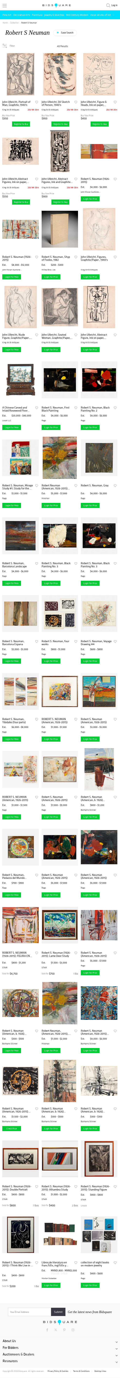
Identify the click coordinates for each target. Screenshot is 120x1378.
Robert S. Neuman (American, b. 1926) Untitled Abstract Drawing (57, 1110)
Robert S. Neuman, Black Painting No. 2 (95, 409)
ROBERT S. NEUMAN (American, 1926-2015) (55, 721)
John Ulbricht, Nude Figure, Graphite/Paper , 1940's (16, 336)
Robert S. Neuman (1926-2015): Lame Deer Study (56, 954)
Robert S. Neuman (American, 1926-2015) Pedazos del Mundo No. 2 (16, 1110)
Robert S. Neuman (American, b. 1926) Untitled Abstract (92, 798)
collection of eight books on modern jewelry (95, 1264)
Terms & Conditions (81, 1371)
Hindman (45, 498)
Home (5, 22)
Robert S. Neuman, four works (55, 643)
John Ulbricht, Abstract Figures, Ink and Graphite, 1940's (56, 180)
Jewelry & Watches (54, 15)
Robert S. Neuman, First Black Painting (55, 409)
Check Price (11, 1128)
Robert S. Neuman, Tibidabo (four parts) (14, 721)
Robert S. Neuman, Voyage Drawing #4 (96, 643)
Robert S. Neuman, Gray (94, 485)
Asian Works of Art (100, 15)
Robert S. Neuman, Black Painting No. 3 (56, 565)
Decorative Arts (21, 15)
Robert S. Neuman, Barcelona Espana (13, 643)
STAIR (4, 967)
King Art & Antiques (10, 109)
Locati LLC (6, 420)
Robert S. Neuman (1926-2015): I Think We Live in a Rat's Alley (17, 1264)
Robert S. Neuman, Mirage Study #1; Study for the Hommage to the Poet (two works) (17, 487)
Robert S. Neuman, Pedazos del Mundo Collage (13, 876)
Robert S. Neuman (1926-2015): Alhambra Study (56, 1188)
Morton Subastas (49, 1278)
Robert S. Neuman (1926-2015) (95, 180)
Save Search (67, 32)
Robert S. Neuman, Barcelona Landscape (14, 565)
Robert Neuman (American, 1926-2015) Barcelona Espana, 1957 (55, 487)
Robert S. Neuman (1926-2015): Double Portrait (16, 1188)
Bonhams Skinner (88, 810)
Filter (12, 45)
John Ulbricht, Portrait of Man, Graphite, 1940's (16, 103)
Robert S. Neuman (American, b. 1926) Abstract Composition (14, 1032)
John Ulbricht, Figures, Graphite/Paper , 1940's (94, 258)
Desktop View (100, 1371)
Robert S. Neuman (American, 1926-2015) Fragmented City (94, 1032)
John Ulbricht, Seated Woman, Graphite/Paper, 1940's (56, 336)
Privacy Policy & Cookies (58, 1371)
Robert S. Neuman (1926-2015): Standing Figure (95, 1188)
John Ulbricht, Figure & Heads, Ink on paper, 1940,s (94, 103)
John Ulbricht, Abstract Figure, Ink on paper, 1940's (94, 336)
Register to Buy (21, 124)
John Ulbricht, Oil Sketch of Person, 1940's (56, 103)
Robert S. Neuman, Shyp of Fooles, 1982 (56, 258)
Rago (44, 420)
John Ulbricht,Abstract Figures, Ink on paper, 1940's (15, 180)
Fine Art (7, 15)
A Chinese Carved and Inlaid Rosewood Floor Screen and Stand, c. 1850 (17, 409)
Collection (14, 22)
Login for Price (90, 198)
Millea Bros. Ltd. (49, 270)
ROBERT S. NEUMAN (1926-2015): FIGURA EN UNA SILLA (16, 954)
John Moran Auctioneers (91, 192)
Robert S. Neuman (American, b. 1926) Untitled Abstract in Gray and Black (95, 1110)
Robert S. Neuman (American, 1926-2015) (94, 721)
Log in (114, 5)
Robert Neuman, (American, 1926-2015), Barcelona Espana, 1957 (55, 1032)
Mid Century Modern (77, 15)
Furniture (37, 15)
